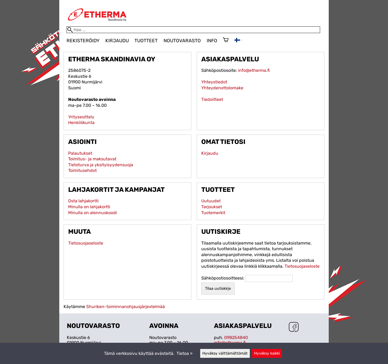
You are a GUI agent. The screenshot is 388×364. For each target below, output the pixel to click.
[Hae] (193, 29)
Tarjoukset (211, 206)
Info (212, 40)
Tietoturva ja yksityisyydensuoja (100, 164)
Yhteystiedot (214, 81)
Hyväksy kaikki (267, 353)
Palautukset (80, 153)
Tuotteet (146, 40)
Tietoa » (184, 353)
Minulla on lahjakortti (89, 206)
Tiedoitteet (212, 99)
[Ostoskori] (225, 40)
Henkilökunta (81, 122)
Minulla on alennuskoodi (92, 212)
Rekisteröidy (83, 40)
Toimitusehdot (82, 170)
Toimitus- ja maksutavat (92, 158)
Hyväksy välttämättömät (225, 353)
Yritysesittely (81, 116)
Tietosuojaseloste (85, 243)
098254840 (236, 337)
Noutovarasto (182, 40)
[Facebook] (294, 327)
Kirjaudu (117, 40)
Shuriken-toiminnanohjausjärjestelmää (125, 306)
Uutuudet (211, 200)
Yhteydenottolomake (222, 87)
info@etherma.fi (254, 70)
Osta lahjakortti (83, 200)
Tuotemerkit (213, 212)
